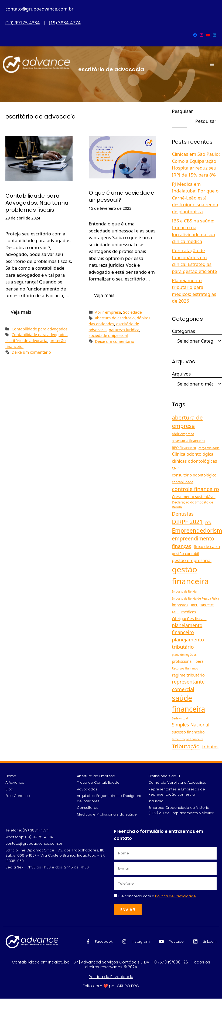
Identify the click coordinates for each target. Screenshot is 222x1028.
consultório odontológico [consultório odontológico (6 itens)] (194, 475)
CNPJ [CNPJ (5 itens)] (175, 468)
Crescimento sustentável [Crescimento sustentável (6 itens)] (193, 496)
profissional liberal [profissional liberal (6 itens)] (188, 661)
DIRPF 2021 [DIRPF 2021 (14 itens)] (187, 522)
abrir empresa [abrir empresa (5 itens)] (183, 434)
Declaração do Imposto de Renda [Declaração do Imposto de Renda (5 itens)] (192, 505)
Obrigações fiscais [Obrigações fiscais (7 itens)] (189, 618)
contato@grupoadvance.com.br (39, 9)
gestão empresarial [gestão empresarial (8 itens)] (191, 560)
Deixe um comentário (31, 352)
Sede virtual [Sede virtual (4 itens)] (180, 718)
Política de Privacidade (111, 976)
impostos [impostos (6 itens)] (180, 604)
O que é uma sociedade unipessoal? (121, 196)
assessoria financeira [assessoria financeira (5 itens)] (188, 440)
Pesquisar (182, 111)
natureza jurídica (124, 329)
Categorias (183, 331)
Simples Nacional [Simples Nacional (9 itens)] (190, 724)
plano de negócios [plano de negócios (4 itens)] (184, 655)
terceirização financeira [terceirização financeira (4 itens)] (187, 739)
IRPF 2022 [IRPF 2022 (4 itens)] (207, 605)
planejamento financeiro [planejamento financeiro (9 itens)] (187, 628)
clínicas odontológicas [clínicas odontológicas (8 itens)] (194, 461)
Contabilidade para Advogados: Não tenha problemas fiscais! (37, 203)
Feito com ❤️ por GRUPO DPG (111, 986)
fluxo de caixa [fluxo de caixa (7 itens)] (207, 546)
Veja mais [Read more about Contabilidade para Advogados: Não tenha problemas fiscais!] (21, 312)
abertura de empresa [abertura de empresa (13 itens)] (187, 422)
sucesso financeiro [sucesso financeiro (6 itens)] (188, 732)
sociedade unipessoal (108, 335)
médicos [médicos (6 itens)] (188, 611)
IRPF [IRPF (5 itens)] (194, 605)
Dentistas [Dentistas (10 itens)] (182, 513)
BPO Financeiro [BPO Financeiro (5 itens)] (184, 447)
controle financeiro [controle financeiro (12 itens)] (195, 489)
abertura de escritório (115, 317)
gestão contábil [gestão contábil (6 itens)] (185, 553)
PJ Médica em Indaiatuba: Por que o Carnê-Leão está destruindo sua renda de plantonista (195, 198)
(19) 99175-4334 (22, 22)
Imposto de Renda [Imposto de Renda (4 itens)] (184, 591)
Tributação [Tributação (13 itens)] (186, 746)
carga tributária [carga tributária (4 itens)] (209, 448)
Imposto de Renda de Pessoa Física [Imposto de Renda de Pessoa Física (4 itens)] (195, 598)
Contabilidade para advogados (39, 329)
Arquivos (181, 374)
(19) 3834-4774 (64, 22)
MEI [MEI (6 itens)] (175, 611)
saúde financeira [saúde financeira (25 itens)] (188, 703)
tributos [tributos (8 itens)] (210, 747)
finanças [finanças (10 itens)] (181, 546)
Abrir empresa (108, 312)
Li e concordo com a (157, 896)
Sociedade (132, 312)
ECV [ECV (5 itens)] (208, 522)
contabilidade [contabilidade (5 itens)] (182, 482)
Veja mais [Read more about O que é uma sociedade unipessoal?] (104, 295)
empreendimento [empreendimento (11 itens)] (193, 538)
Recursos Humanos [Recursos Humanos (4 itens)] (185, 668)
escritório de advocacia (26, 340)
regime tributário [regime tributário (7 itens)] (188, 675)
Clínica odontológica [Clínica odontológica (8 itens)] (192, 454)
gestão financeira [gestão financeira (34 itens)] (190, 575)
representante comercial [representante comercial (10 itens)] (188, 685)
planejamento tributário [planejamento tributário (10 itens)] (188, 643)
